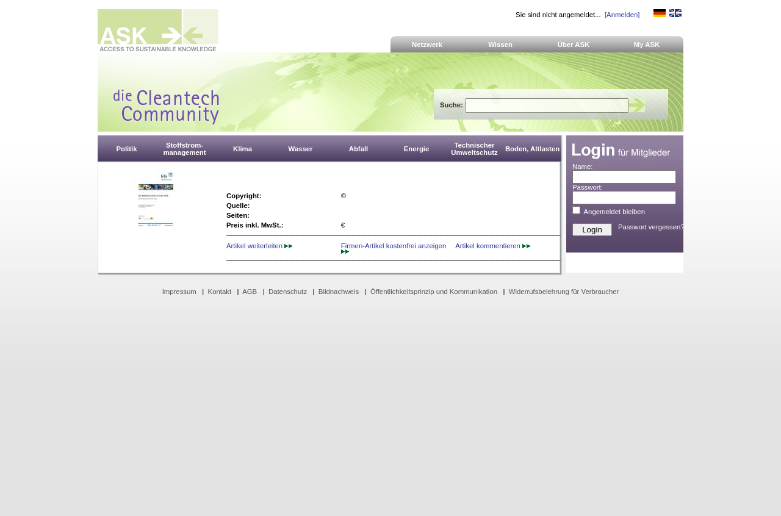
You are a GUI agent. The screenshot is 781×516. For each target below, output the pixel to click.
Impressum (179, 291)
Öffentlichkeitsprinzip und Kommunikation (433, 291)
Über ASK (574, 44)
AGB (249, 291)
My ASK (647, 44)
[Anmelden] (622, 14)
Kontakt (220, 291)
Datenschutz (287, 291)
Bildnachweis (339, 291)
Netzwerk (427, 44)
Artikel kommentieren (492, 245)
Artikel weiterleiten (259, 245)
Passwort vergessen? (651, 227)
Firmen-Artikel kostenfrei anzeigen (393, 248)
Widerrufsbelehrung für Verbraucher (564, 291)
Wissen (500, 44)
